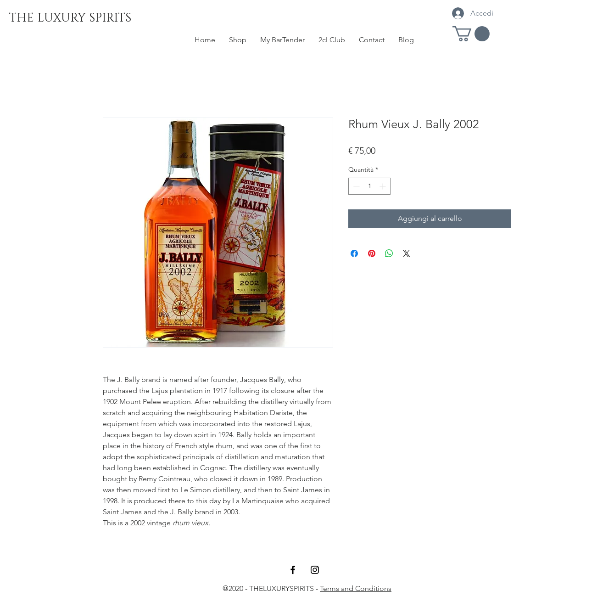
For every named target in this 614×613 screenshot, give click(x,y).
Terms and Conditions (355, 588)
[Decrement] (355, 186)
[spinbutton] (369, 186)
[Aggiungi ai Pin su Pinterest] (371, 253)
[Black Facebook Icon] (292, 569)
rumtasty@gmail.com (307, 599)
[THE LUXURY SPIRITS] (70, 18)
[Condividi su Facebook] (354, 253)
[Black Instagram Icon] (314, 569)
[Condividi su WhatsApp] (389, 253)
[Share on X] (406, 253)
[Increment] (383, 186)
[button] (471, 33)
